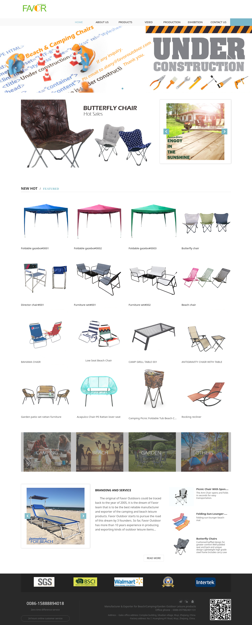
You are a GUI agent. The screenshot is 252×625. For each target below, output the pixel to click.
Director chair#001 (32, 304)
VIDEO (149, 22)
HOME (79, 22)
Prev (28, 59)
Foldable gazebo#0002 (88, 248)
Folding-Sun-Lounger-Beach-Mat (217, 513)
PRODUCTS (125, 22)
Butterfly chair (190, 248)
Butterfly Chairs (206, 538)
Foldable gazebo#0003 (142, 248)
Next (229, 59)
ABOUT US (102, 22)
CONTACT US (218, 22)
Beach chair (189, 304)
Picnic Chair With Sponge (212, 489)
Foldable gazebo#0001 (35, 248)
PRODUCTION (171, 22)
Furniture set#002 (140, 304)
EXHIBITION (195, 22)
